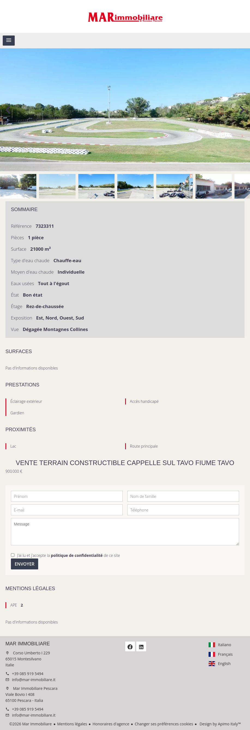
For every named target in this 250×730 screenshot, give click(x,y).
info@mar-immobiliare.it (33, 679)
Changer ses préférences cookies (164, 723)
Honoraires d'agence (110, 723)
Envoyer (25, 564)
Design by (219, 723)
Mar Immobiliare (27, 643)
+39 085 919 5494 (27, 673)
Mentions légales (72, 723)
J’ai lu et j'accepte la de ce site (68, 555)
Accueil (125, 16)
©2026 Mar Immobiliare (30, 723)
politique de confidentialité (77, 555)
